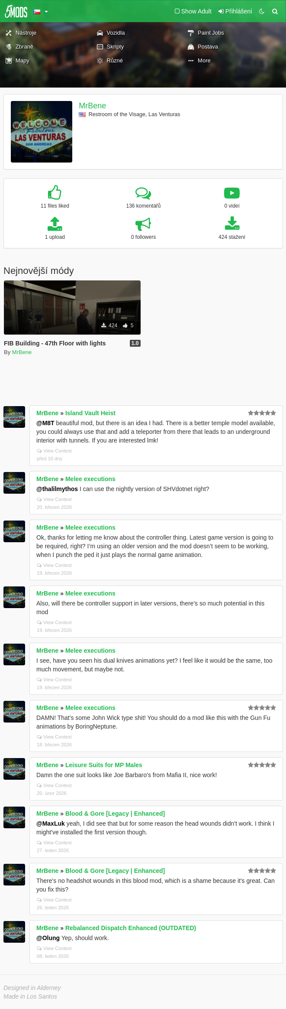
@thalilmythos (57, 488)
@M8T (45, 423)
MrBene (92, 105)
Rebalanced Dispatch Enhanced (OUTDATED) (130, 927)
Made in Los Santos (30, 996)
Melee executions (90, 478)
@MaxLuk (50, 823)
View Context (54, 450)
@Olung (48, 937)
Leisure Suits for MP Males (103, 765)
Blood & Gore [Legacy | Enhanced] (115, 813)
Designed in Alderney (32, 987)
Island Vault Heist (90, 413)
